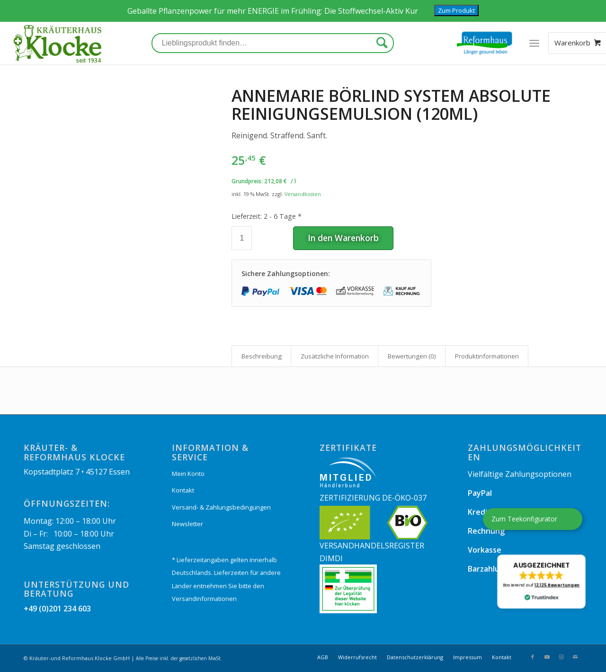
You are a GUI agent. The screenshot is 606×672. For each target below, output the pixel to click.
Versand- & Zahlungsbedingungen (221, 507)
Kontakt (183, 490)
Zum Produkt (456, 10)
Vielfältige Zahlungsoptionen (519, 474)
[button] (541, 582)
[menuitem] (322, 657)
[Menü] (534, 43)
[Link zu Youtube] (547, 657)
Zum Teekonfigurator (524, 518)
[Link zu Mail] (575, 657)
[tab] (261, 356)
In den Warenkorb (343, 237)
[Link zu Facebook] (533, 657)
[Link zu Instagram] (561, 657)
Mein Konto (188, 473)
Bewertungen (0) (412, 356)
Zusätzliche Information (335, 356)
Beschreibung (261, 356)
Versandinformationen (204, 598)
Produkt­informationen (487, 356)
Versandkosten (303, 193)
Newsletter (187, 524)
